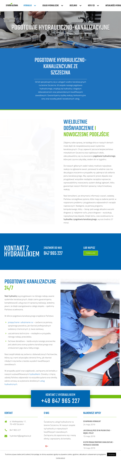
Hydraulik (51, 33)
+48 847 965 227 (60, 401)
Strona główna (38, 33)
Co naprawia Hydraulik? (92, 421)
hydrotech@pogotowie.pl (20, 435)
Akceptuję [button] (111, 454)
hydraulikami (34, 374)
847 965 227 (53, 253)
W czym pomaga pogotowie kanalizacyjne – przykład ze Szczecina (98, 444)
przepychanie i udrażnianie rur (20, 322)
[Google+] (46, 446)
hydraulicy (68, 88)
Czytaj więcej (60, 458)
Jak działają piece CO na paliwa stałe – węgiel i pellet (97, 432)
